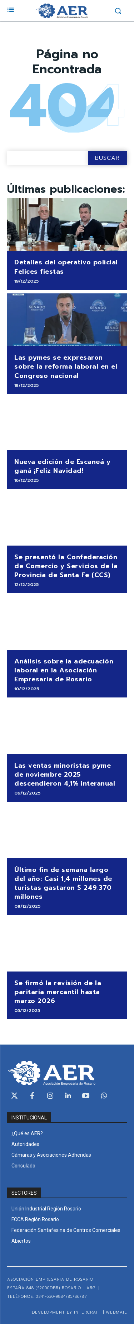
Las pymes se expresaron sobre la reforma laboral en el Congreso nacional (65, 366)
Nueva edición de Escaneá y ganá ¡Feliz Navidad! (62, 466)
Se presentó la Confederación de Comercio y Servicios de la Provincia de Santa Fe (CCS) (66, 566)
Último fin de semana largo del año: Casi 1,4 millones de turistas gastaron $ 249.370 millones (63, 883)
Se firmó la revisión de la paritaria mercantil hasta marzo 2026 (57, 992)
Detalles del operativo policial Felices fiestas (66, 266)
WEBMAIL (116, 1312)
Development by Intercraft (66, 1312)
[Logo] (62, 10)
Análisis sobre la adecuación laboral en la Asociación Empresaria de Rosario (63, 670)
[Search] (107, 158)
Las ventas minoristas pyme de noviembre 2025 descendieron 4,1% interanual (64, 774)
